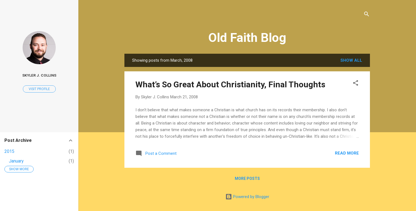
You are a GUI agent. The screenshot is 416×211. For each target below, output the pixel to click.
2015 (9, 151)
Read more (347, 153)
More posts (247, 178)
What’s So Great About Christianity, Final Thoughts (230, 84)
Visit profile (39, 89)
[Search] (366, 15)
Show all (351, 60)
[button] (355, 84)
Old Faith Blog (247, 37)
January (16, 161)
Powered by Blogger (247, 196)
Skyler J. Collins (39, 75)
